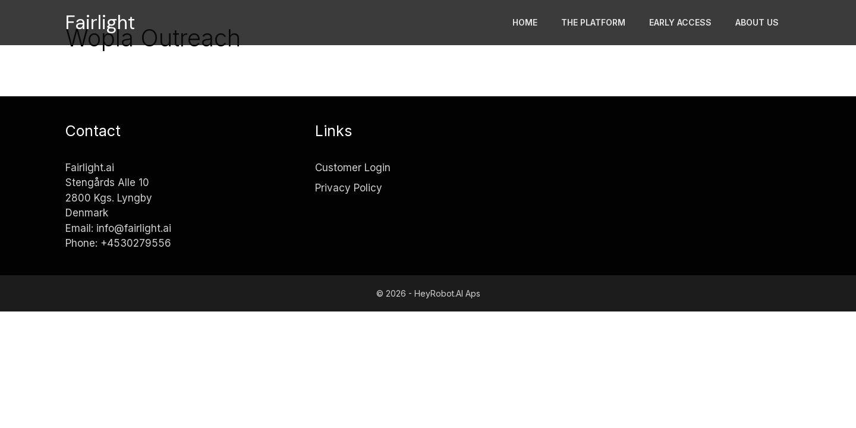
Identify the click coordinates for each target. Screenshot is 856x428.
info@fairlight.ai (133, 228)
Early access (680, 22)
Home (524, 22)
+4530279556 (135, 243)
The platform (593, 22)
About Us (757, 22)
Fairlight (100, 22)
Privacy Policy (348, 188)
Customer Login (353, 168)
